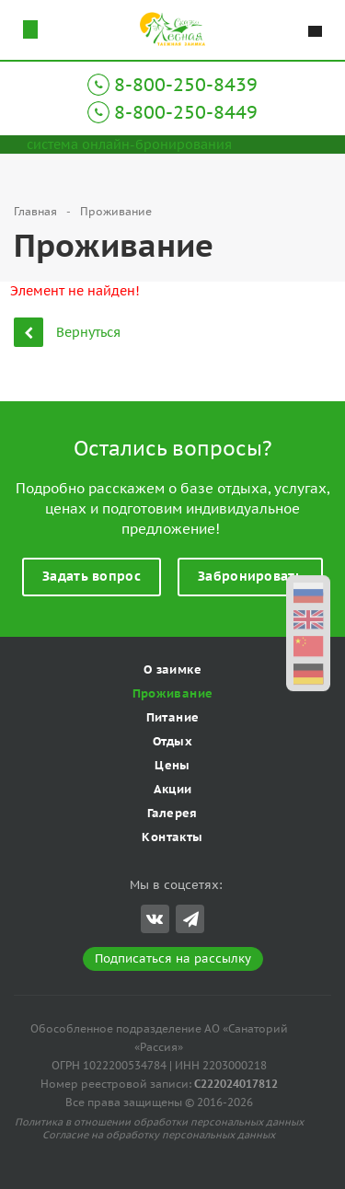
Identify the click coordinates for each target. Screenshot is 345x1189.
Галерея (172, 813)
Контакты (172, 837)
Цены (172, 765)
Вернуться (67, 331)
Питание (173, 717)
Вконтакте (154, 918)
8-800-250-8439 (186, 85)
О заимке (172, 669)
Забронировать (250, 576)
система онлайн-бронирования (129, 144)
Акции (173, 789)
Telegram (191, 919)
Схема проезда (30, 29)
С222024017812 (236, 1084)
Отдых (172, 741)
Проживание (172, 693)
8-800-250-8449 (186, 112)
